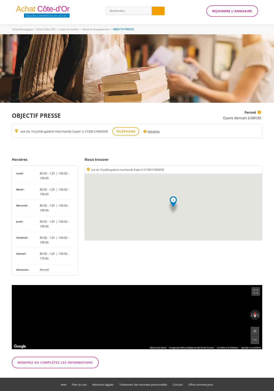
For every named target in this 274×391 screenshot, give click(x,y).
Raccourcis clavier (158, 347)
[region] (137, 317)
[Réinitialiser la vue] (255, 315)
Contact (178, 385)
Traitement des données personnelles (143, 385)
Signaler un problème (251, 347)
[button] (173, 205)
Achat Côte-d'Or (46, 29)
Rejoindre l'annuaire (232, 11)
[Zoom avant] (255, 331)
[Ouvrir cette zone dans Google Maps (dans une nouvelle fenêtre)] (20, 346)
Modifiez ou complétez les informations (55, 362)
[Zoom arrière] (255, 340)
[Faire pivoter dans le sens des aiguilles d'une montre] (258, 315)
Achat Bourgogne (22, 29)
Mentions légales (103, 385)
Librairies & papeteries (95, 29)
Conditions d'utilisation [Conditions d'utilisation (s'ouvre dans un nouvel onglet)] (227, 347)
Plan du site (79, 385)
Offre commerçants (200, 385)
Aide (63, 385)
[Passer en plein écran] (256, 291)
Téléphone (126, 131)
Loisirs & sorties (68, 29)
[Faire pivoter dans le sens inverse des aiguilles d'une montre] (251, 315)
